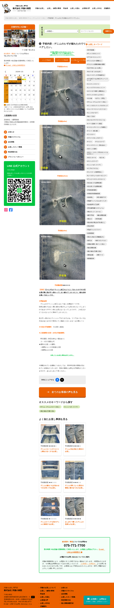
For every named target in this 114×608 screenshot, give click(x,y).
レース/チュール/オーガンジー (97, 175)
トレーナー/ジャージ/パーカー (97, 109)
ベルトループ (100, 141)
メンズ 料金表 (46, 60)
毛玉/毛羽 (91, 226)
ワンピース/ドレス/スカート (96, 179)
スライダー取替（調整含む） (97, 91)
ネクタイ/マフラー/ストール (96, 120)
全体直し (90, 197)
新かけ (90, 219)
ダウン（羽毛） (101, 98)
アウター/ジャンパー (94, 57)
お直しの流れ (75, 8)
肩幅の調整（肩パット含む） (97, 244)
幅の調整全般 (102, 215)
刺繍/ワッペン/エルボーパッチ (97, 201)
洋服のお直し (40, 8)
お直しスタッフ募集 (15, 147)
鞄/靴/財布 (91, 258)
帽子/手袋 (91, 215)
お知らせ (11, 132)
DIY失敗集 (91, 50)
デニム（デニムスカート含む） (37, 18)
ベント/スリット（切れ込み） (97, 145)
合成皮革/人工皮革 (93, 204)
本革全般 (99, 219)
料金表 (65, 8)
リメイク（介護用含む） (95, 172)
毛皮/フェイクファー (94, 229)
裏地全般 (90, 255)
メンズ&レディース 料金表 (78, 60)
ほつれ (102, 157)
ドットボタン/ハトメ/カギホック (98, 105)
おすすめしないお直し (95, 68)
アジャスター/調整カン (95, 61)
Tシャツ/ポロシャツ (94, 53)
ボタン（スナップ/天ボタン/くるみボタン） (97, 153)
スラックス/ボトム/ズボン (96, 95)
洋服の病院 (8, 18)
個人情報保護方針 (67, 603)
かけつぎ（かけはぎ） (95, 71)
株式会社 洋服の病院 (22, 8)
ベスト (90, 141)
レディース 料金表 (62, 60)
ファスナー (91, 134)
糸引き (90, 240)
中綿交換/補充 (92, 190)
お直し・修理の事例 (54, 8)
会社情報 (11, 142)
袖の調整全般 (92, 247)
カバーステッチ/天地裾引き (96, 75)
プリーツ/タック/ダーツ (95, 138)
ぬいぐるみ (91, 116)
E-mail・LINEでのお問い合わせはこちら (18, 604)
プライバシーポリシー (16, 157)
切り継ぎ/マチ (102, 197)
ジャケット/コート (93, 84)
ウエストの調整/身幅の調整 (96, 64)
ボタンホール (92, 157)
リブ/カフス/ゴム (93, 168)
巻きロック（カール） (95, 211)
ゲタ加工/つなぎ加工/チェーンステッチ (97, 79)
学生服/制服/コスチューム (96, 208)
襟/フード (100, 255)
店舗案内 (107, 8)
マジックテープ (92, 161)
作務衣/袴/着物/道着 (94, 193)
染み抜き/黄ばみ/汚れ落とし (96, 222)
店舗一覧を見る (29, 50)
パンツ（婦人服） (93, 131)
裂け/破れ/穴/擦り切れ (48, 411)
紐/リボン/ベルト (101, 240)
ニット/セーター (93, 112)
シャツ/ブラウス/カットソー (96, 87)
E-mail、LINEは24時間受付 (15, 65)
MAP (33, 597)
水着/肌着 (91, 233)
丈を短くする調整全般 (95, 183)
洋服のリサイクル (14, 137)
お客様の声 (86, 8)
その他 (90, 98)
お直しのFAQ (97, 8)
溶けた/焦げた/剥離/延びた (96, 237)
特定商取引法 (12, 152)
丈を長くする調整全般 (95, 186)
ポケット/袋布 (92, 149)
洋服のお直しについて (48, 587)
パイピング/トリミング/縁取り (97, 127)
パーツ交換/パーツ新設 (95, 123)
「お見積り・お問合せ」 (88, 563)
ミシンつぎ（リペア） (72, 407)
